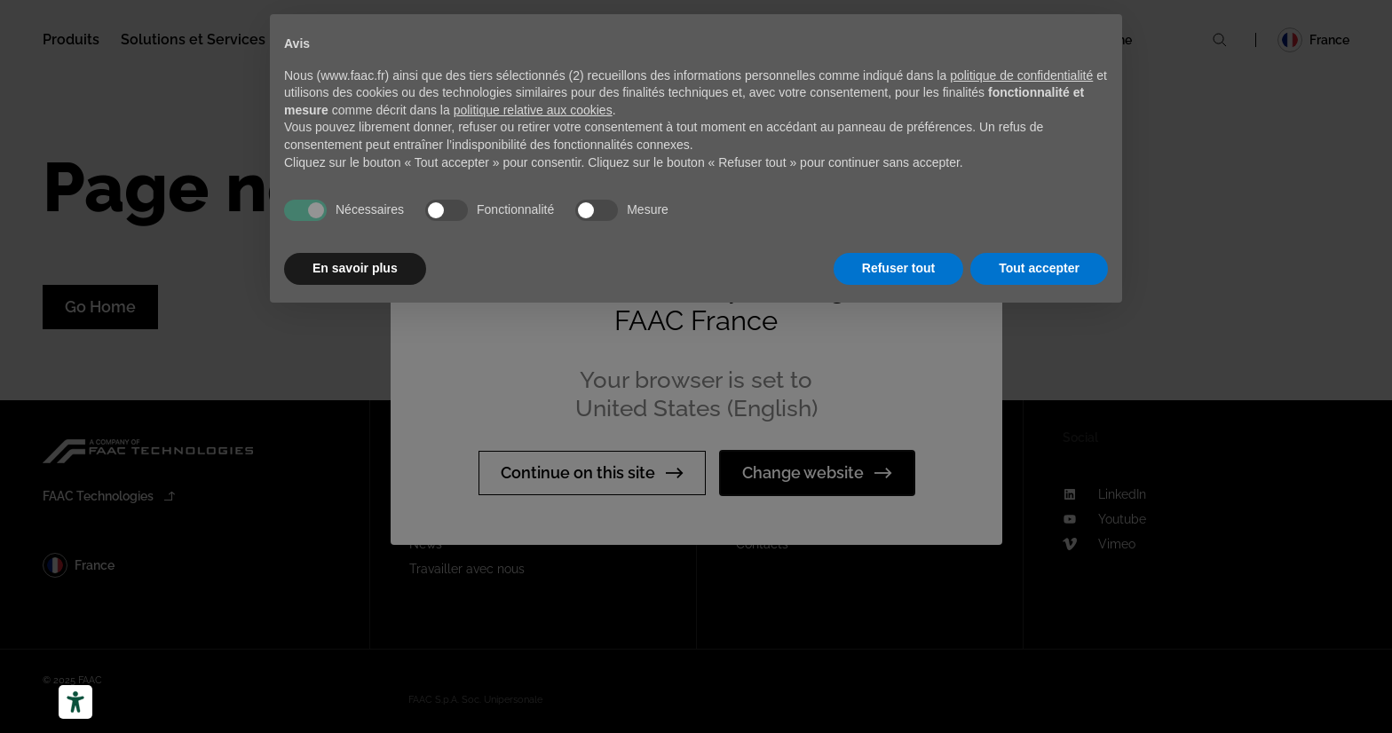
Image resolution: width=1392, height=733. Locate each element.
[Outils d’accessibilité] (75, 702)
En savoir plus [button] (355, 268)
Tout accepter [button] (1039, 268)
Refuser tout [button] (898, 268)
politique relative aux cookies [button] (533, 110)
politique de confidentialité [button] (1021, 75)
